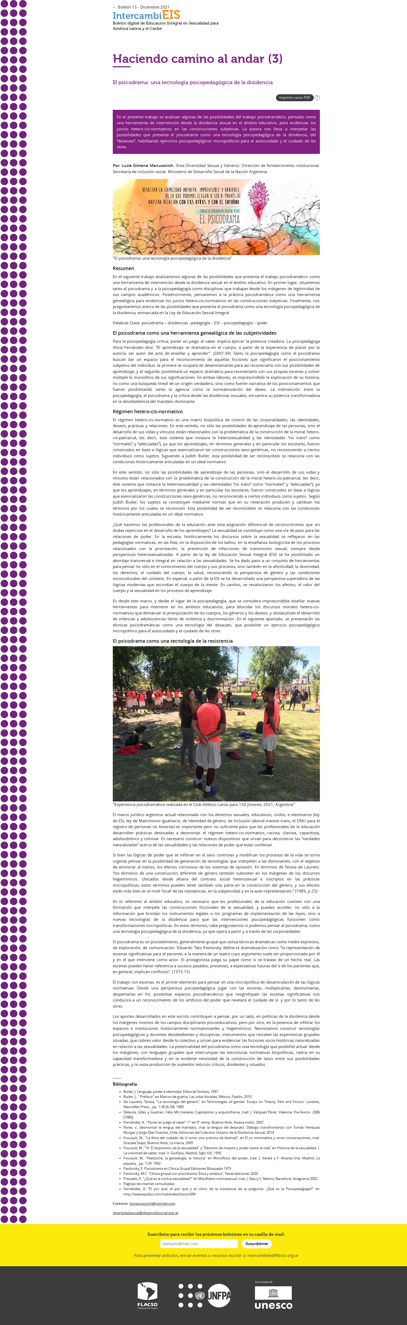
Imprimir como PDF (294, 97)
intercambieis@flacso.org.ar (273, 1255)
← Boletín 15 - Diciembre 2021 (141, 7)
